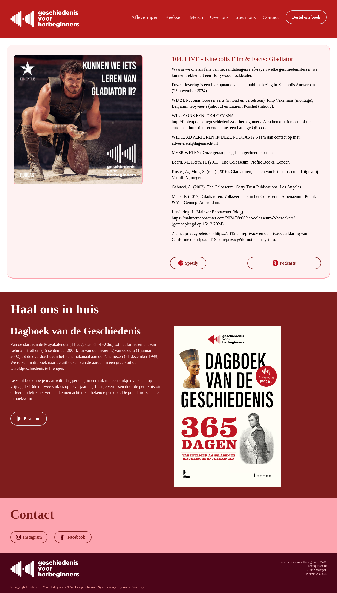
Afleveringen (144, 17)
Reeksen (174, 17)
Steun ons (246, 17)
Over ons (219, 17)
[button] (306, 17)
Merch (196, 17)
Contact (271, 17)
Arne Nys (97, 587)
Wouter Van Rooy (133, 587)
